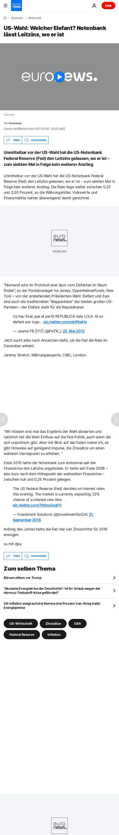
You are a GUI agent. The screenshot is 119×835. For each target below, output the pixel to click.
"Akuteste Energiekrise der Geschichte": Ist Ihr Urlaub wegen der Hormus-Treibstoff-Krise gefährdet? (52, 590)
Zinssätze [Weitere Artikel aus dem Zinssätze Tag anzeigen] (53, 623)
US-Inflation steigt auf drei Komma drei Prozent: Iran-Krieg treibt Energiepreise (52, 605)
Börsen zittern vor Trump (22, 578)
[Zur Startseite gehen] (16, 5)
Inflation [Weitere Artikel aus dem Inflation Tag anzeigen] (54, 634)
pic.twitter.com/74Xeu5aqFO (37, 505)
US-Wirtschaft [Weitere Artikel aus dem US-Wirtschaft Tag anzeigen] (20, 623)
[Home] (5, 17)
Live (108, 5)
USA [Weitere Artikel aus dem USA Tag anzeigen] (77, 623)
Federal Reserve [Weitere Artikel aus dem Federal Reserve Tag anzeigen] (21, 634)
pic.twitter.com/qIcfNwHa (65, 321)
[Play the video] (59, 76)
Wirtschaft (34, 18)
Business (17, 18)
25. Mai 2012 (74, 331)
